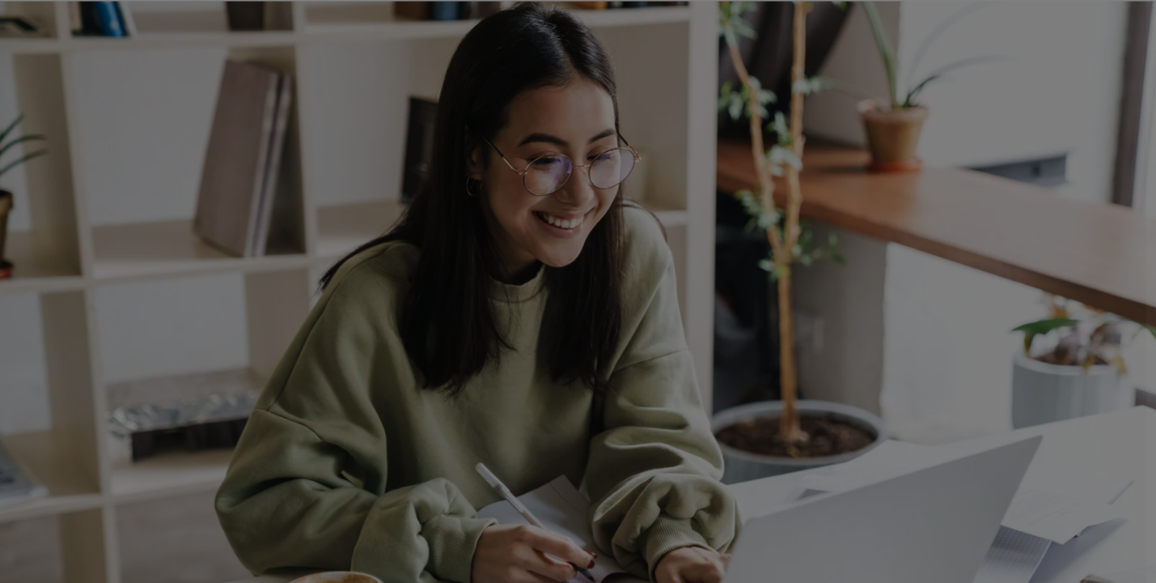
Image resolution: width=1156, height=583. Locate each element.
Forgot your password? (1073, 400)
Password (869, 322)
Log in (985, 446)
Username (870, 240)
